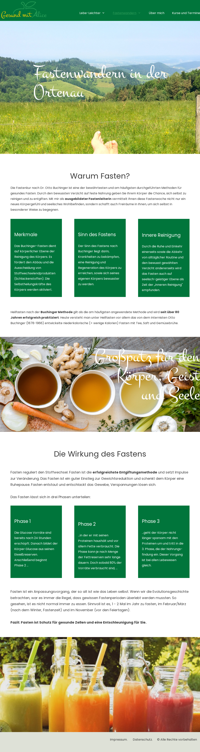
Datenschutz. (143, 739)
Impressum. (119, 739)
